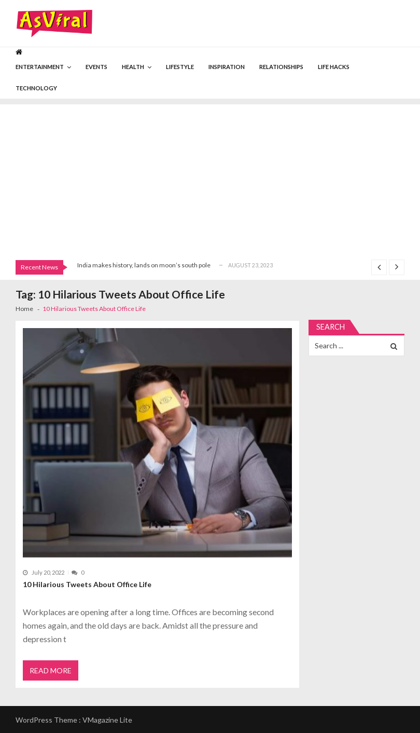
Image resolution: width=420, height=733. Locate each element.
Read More (51, 670)
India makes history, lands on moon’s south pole (144, 265)
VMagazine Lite (107, 719)
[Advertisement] (210, 177)
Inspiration (226, 66)
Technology (36, 88)
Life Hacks (333, 66)
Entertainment (40, 66)
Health (133, 66)
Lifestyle (180, 66)
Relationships (281, 66)
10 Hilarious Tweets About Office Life (87, 584)
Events (96, 66)
